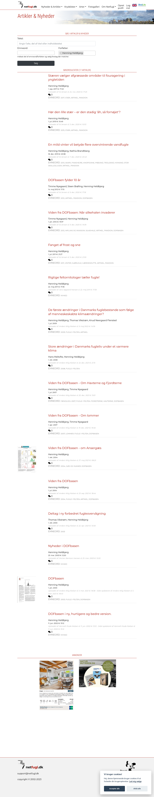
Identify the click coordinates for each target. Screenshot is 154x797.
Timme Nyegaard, (58, 186)
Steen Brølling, (76, 186)
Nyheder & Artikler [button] (51, 7)
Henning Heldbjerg (58, 86)
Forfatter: (63, 48)
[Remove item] (60, 53)
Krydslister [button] (69, 7)
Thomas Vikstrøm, (79, 320)
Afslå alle (137, 789)
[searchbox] (19, 53)
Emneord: (22, 48)
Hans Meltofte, (56, 357)
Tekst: (20, 38)
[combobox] (35, 53)
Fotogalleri (93, 7)
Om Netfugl (108, 7)
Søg (36, 63)
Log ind (128, 6)
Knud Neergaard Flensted (103, 320)
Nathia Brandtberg (80, 151)
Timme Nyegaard (79, 389)
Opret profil (121, 6)
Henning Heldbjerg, (59, 151)
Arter (81, 7)
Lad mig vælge (135, 781)
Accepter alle (114, 789)
